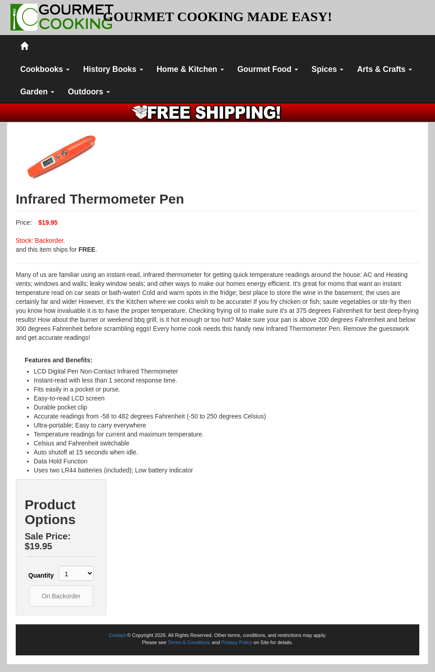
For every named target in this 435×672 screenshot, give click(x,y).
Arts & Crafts (384, 69)
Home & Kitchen (190, 69)
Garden (37, 91)
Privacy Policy (236, 642)
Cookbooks (45, 69)
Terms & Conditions (188, 642)
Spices (327, 69)
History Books (113, 69)
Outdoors (89, 91)
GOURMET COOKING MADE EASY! (217, 16)
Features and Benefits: (58, 360)
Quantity (38, 575)
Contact (117, 635)
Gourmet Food (267, 69)
